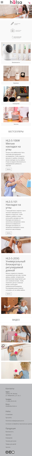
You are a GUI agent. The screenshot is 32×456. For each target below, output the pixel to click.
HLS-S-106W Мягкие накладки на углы (13, 145)
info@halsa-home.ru (11, 406)
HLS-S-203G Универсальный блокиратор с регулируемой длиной (15, 264)
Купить (9, 169)
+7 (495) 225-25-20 (11, 401)
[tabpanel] (16, 11)
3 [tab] (18, 16)
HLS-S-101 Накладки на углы (13, 204)
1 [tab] (13, 16)
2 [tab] (16, 16)
